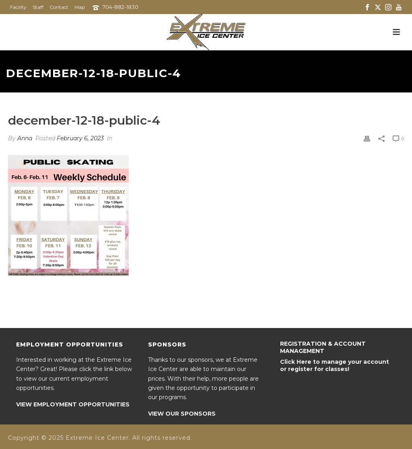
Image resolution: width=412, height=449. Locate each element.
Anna (24, 138)
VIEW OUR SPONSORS (182, 413)
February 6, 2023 (80, 138)
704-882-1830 (120, 7)
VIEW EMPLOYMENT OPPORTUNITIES (73, 404)
